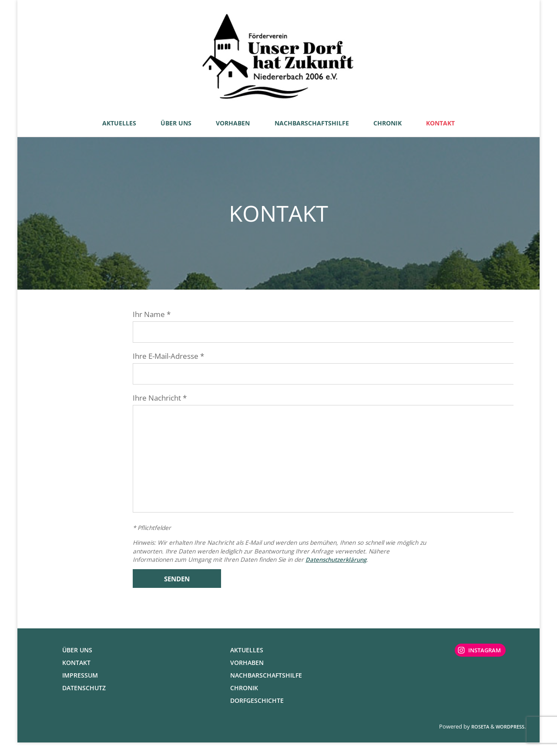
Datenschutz (84, 694)
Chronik (244, 694)
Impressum (80, 682)
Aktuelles (246, 656)
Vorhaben (247, 669)
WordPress (510, 733)
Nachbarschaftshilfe (266, 682)
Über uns (77, 656)
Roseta (479, 733)
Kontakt (76, 669)
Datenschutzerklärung (338, 565)
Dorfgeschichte (257, 707)
